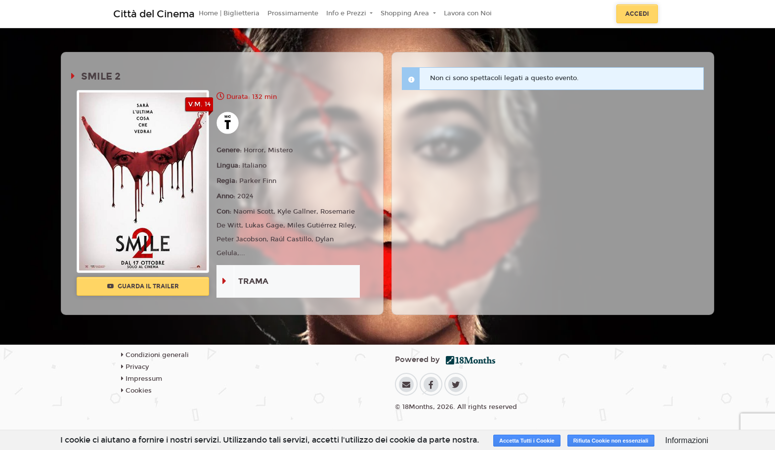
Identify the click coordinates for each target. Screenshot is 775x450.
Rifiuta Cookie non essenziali (610, 441)
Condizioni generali (155, 355)
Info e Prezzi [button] (347, 13)
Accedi (637, 13)
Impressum (141, 379)
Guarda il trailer (143, 286)
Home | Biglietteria (229, 13)
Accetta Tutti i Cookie (527, 441)
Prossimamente (292, 13)
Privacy (135, 367)
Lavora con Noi (468, 13)
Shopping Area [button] (406, 13)
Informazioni (686, 440)
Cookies (136, 391)
